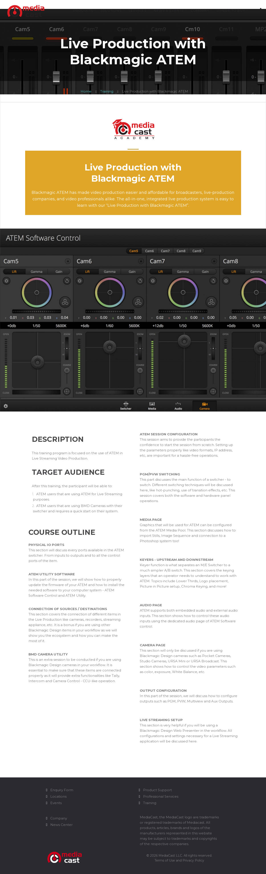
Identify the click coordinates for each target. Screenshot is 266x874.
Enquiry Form (61, 790)
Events (56, 803)
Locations (58, 796)
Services (137, 11)
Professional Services (160, 796)
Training (106, 91)
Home (86, 91)
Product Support (157, 790)
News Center (61, 825)
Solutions (111, 11)
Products (83, 11)
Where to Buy (230, 11)
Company (200, 11)
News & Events (169, 11)
